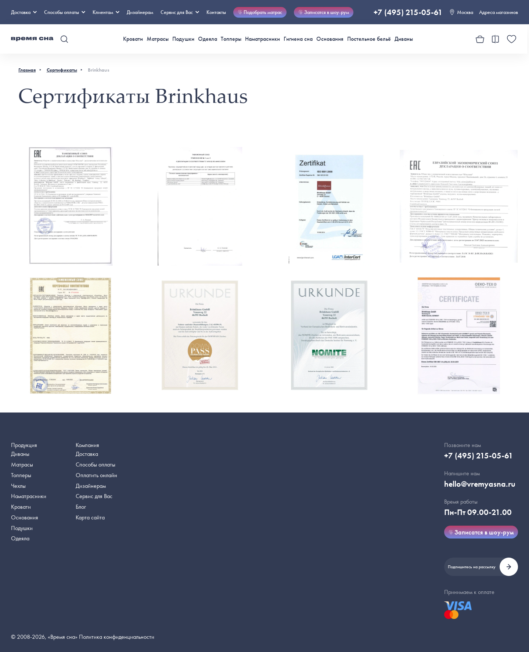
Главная (27, 69)
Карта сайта (90, 517)
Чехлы (18, 486)
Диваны (404, 39)
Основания (329, 39)
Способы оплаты (95, 464)
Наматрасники (262, 39)
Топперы (231, 39)
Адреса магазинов (498, 12)
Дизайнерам (140, 12)
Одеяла (207, 39)
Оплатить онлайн (96, 475)
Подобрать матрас (260, 12)
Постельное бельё (369, 39)
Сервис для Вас (180, 12)
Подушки (183, 39)
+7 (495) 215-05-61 (408, 12)
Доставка (24, 12)
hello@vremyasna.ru (479, 484)
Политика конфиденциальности (116, 637)
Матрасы (158, 39)
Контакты (216, 12)
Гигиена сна (298, 39)
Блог (81, 507)
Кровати (133, 39)
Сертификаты (62, 69)
